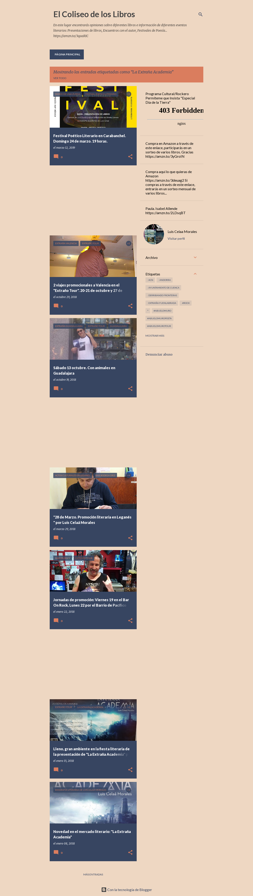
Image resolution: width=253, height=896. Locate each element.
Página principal (67, 54)
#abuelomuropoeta (159, 318)
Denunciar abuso (159, 354)
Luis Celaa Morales (182, 231)
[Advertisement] (91, 200)
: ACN (150, 280)
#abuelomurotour (159, 326)
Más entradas (93, 874)
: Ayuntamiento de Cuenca (163, 287)
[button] (130, 157)
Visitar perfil (176, 238)
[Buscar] (200, 14)
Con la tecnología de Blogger (126, 889)
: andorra (164, 280)
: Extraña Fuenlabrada (161, 303)
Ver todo (59, 78)
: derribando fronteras (162, 295)
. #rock (185, 303)
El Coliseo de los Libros (94, 14)
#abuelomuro (162, 310)
